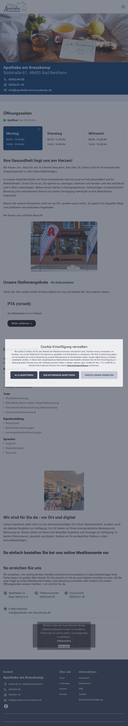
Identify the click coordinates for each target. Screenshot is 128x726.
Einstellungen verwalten (99, 375)
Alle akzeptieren (24, 375)
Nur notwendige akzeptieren (59, 375)
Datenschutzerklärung (77, 365)
